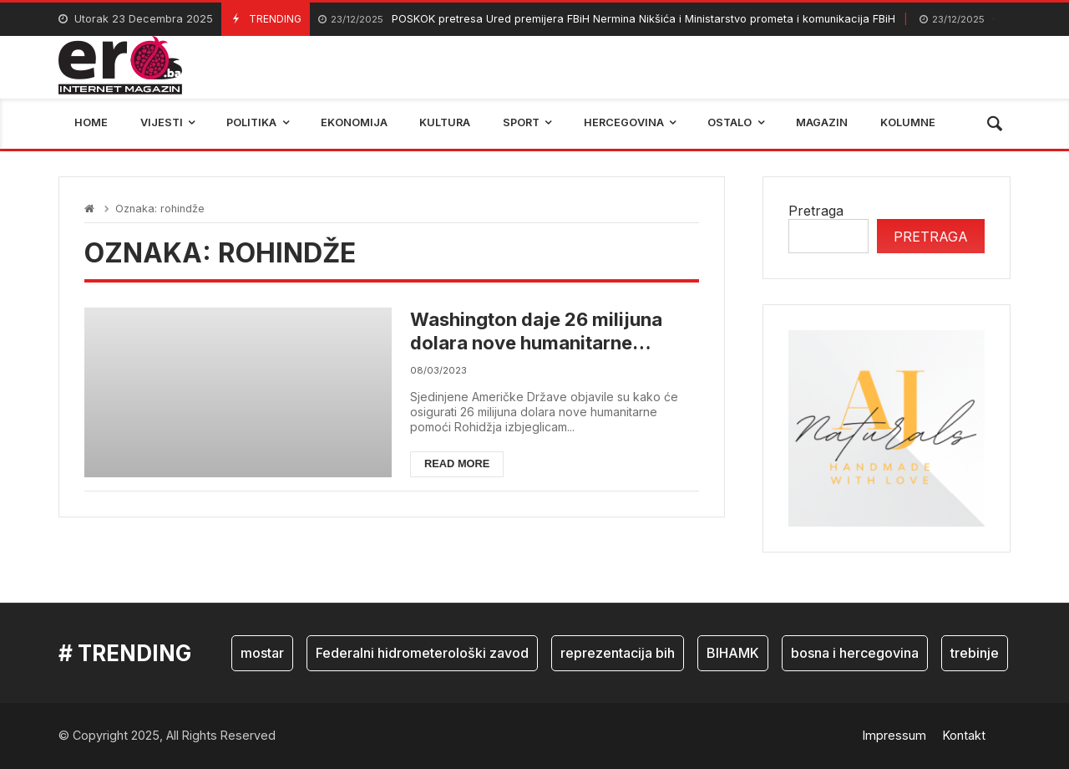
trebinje (974, 652)
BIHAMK (733, 652)
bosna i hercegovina (855, 652)
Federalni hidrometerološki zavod (422, 652)
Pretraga (816, 210)
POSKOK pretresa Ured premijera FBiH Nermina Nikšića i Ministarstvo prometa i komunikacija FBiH (606, 20)
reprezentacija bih (617, 652)
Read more (456, 463)
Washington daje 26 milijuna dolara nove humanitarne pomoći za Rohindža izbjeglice (545, 331)
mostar (262, 652)
